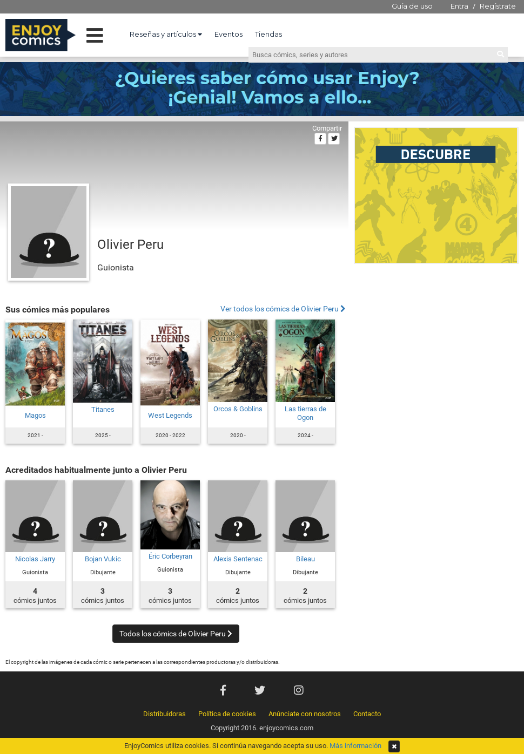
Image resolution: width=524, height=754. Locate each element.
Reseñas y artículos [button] (166, 34)
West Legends (170, 415)
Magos (35, 415)
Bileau (305, 559)
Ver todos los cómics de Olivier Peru (283, 309)
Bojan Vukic (103, 559)
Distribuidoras (164, 714)
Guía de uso (412, 6)
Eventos (228, 34)
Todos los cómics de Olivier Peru (175, 633)
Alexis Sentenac (238, 559)
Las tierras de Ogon (305, 413)
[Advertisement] (436, 342)
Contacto (367, 714)
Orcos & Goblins (238, 409)
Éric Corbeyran (170, 556)
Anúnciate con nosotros (304, 714)
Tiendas (268, 34)
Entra (459, 6)
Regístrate (498, 6)
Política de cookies (227, 714)
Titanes (103, 409)
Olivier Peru (130, 244)
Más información (355, 746)
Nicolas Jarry (35, 559)
